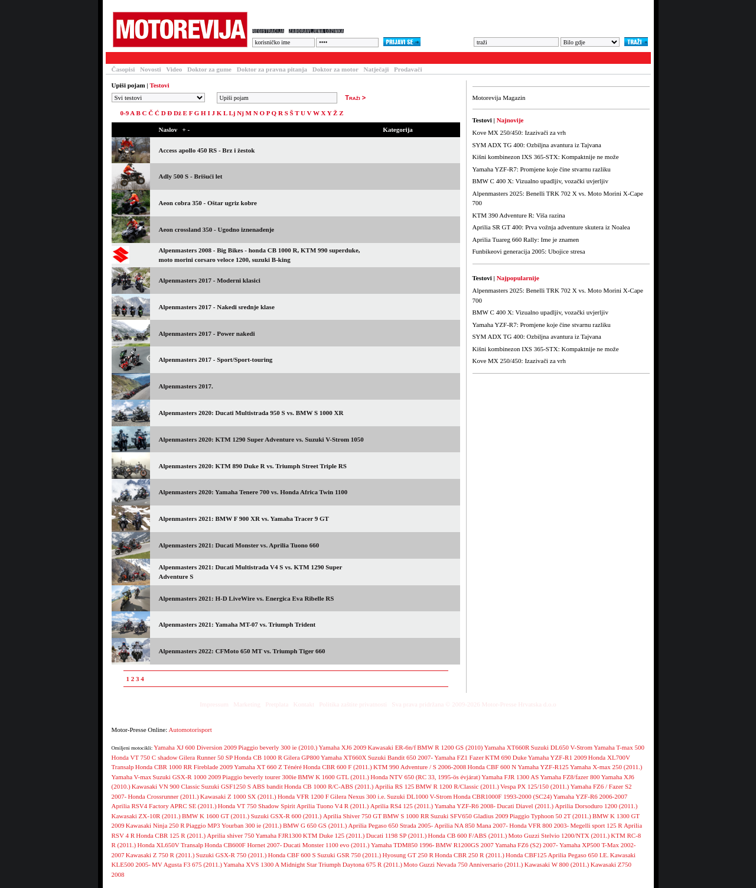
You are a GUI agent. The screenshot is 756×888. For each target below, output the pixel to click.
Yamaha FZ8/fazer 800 (570, 776)
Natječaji (376, 69)
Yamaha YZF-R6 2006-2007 (590, 796)
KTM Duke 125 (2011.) (334, 835)
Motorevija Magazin (499, 97)
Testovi (119, 58)
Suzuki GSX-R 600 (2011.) (286, 815)
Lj (232, 112)
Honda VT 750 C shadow (145, 757)
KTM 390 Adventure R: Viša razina (518, 215)
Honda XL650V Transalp (170, 844)
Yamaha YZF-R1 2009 (557, 757)
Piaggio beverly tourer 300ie (259, 776)
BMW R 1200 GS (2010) (450, 747)
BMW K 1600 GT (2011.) (215, 815)
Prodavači (408, 69)
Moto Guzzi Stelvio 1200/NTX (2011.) (559, 835)
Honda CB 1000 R (258, 757)
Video (174, 69)
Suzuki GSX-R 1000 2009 (186, 776)
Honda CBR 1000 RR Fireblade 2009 (184, 766)
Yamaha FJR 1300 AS (510, 776)
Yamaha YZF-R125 (543, 766)
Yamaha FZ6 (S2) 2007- (526, 844)
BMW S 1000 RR (406, 815)
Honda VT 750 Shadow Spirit (256, 805)
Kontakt (304, 704)
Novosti (150, 69)
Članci (157, 58)
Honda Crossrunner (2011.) (163, 796)
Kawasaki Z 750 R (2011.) (160, 854)
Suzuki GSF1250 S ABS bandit (242, 786)
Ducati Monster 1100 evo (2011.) (327, 844)
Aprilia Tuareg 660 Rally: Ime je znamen (525, 239)
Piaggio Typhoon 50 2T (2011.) (550, 815)
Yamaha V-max (132, 776)
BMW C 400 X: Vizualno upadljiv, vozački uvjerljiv (540, 180)
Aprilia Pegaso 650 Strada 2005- (391, 825)
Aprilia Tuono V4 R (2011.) (332, 805)
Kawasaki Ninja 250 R (155, 825)
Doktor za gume (209, 69)
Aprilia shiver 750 (230, 835)
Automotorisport (190, 729)
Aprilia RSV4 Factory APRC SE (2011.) (164, 805)
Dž (177, 112)
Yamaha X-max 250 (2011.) (606, 766)
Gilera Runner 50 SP (206, 757)
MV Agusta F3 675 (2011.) (187, 864)
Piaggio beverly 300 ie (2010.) (277, 747)
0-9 (124, 112)
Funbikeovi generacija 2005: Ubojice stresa (528, 251)
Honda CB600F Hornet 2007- (243, 844)
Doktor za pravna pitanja (272, 69)
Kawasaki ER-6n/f (392, 747)
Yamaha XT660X (343, 757)
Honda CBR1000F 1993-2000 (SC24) (502, 796)
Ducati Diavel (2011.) (525, 805)
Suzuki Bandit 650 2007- (400, 757)
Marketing (246, 704)
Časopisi (123, 69)
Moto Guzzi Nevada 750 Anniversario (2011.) (463, 864)
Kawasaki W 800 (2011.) (556, 864)
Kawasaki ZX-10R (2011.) (146, 815)
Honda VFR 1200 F (303, 796)
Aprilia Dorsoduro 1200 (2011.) (596, 805)
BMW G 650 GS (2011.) (315, 825)
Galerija (300, 58)
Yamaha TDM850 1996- (402, 844)
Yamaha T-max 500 (619, 747)
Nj (240, 112)
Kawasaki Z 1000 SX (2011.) (238, 796)
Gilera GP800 (302, 757)
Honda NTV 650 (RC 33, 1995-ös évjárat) (425, 776)
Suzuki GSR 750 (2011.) (349, 854)
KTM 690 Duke (505, 757)
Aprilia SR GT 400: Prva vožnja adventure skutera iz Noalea (551, 227)
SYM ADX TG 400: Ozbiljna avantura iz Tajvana (536, 144)
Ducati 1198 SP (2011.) (396, 835)
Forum (261, 58)
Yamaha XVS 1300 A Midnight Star (270, 864)
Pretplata (276, 704)
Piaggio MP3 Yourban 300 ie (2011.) (234, 825)
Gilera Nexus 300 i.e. (358, 796)
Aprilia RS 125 (395, 786)
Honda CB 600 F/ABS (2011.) (467, 835)
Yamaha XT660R (507, 747)
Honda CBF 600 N (491, 766)
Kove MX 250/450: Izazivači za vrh (519, 132)
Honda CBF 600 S (292, 854)
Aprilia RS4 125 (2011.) (402, 805)
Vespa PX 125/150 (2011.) (534, 786)
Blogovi (342, 58)
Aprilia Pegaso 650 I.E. (578, 854)
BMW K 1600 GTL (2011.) (333, 776)
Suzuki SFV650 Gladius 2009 (470, 815)
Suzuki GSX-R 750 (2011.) (231, 854)
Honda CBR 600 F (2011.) (337, 766)
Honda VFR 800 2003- (539, 825)
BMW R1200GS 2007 (465, 844)
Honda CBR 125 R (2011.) (171, 835)
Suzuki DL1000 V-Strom (419, 796)
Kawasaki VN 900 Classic (166, 786)
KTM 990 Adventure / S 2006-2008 (419, 766)
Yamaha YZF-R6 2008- (465, 805)
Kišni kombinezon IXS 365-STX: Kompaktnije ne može (545, 156)
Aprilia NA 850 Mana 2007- (471, 825)
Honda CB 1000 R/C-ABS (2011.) (328, 786)
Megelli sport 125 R (596, 825)
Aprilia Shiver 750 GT (352, 815)
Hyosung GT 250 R (407, 854)
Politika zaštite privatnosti (353, 704)
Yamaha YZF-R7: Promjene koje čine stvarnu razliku (541, 169)
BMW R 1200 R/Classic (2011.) (456, 786)
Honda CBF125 (526, 854)
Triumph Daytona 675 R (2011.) (360, 864)
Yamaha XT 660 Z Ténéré (268, 766)
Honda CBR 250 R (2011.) (469, 854)
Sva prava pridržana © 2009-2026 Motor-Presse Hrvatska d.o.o (474, 704)
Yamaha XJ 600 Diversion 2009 (195, 747)
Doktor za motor (335, 69)
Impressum (214, 704)
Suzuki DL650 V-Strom (562, 747)
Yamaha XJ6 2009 (343, 747)
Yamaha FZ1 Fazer (459, 757)
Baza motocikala (209, 58)
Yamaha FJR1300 (279, 835)
